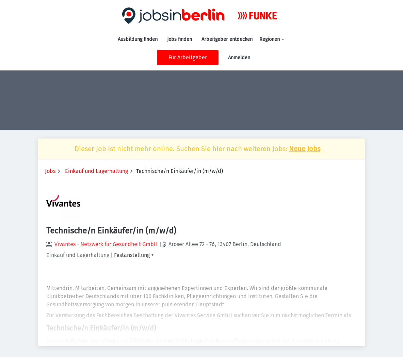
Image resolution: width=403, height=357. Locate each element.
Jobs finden (179, 39)
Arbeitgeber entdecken (227, 39)
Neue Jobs (304, 149)
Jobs (50, 171)
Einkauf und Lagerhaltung (96, 171)
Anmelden (239, 58)
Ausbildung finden (138, 39)
